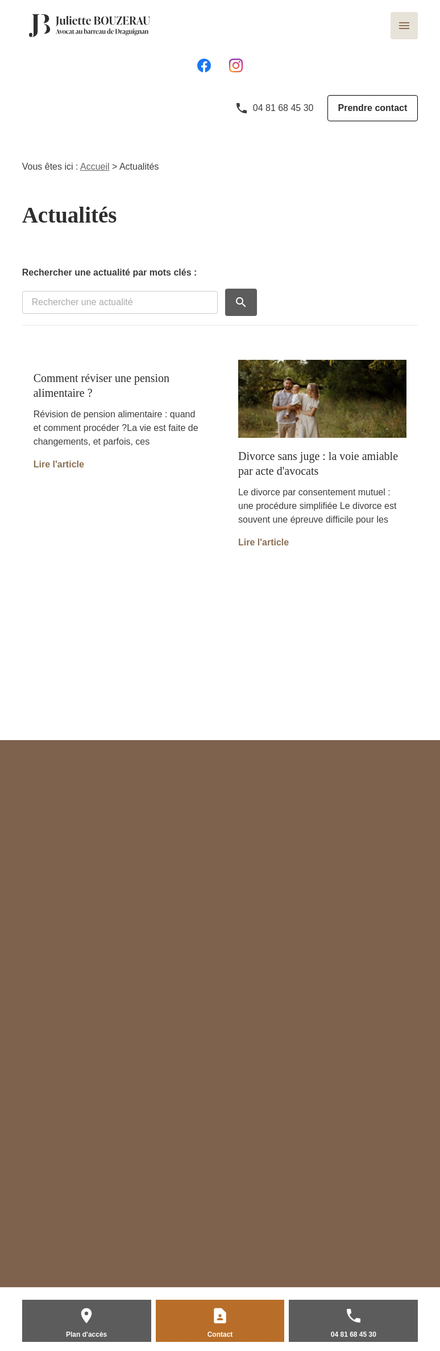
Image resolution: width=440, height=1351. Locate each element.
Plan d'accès (86, 1334)
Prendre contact (373, 108)
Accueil (95, 166)
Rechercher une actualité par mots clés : (109, 272)
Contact (220, 1334)
